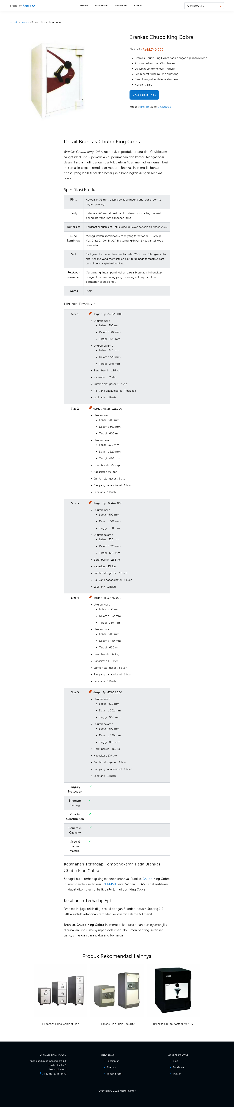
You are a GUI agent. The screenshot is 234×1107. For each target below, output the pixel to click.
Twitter (177, 1073)
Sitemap (111, 1067)
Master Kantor (22, 5)
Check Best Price (144, 94)
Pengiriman (113, 1061)
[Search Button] (219, 6)
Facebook (178, 1067)
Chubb (147, 879)
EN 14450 (109, 884)
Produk (25, 22)
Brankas (144, 107)
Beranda (13, 22)
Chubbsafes (164, 107)
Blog (175, 1061)
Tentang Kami (114, 1073)
